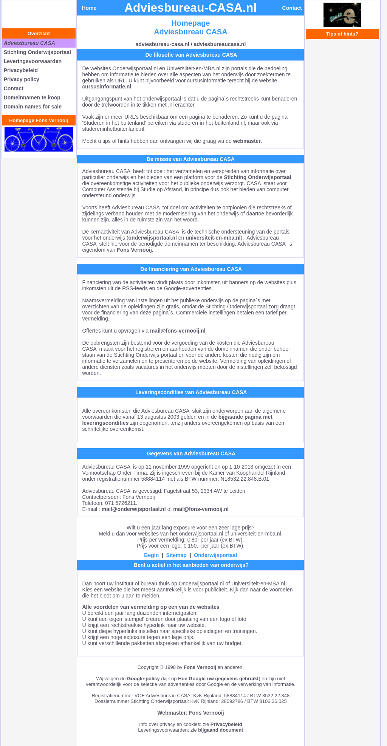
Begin (151, 555)
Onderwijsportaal (215, 555)
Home (89, 8)
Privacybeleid (21, 70)
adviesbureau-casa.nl (162, 44)
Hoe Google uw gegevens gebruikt (218, 678)
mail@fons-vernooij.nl (178, 331)
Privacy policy (21, 79)
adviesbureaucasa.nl (220, 44)
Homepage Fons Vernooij (38, 120)
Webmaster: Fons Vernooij (190, 713)
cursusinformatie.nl (106, 87)
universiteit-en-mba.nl (213, 238)
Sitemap (176, 555)
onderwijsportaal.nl (152, 238)
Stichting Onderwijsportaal (37, 52)
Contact (13, 88)
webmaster (247, 141)
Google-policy (143, 678)
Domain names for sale (33, 107)
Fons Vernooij (134, 250)
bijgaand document (220, 730)
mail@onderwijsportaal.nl (134, 509)
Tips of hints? (342, 34)
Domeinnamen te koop (32, 97)
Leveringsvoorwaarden (33, 61)
